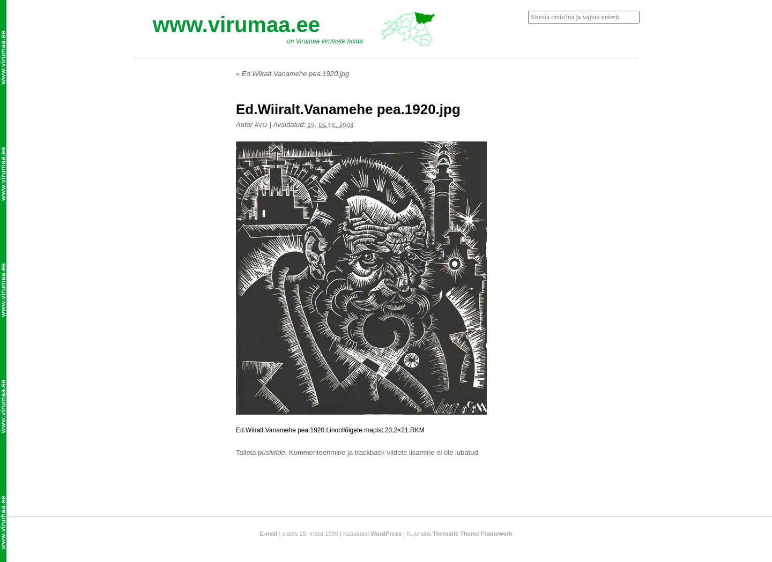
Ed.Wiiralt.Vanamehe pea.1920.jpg (292, 74)
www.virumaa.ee (236, 24)
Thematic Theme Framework (473, 533)
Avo (261, 125)
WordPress (386, 533)
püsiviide (271, 452)
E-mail (268, 533)
